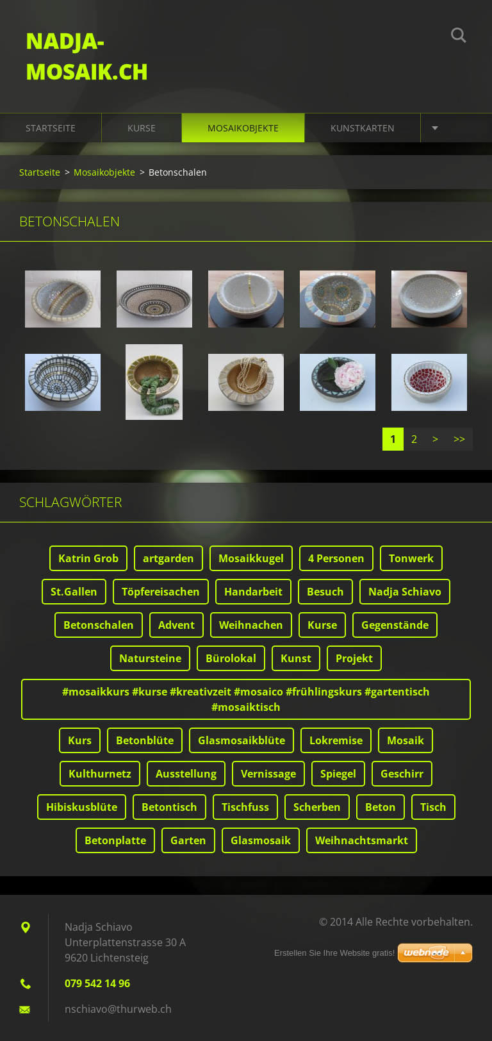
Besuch (325, 592)
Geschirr (402, 774)
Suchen (458, 37)
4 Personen (336, 558)
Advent (176, 625)
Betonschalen (98, 625)
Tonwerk (411, 558)
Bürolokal (231, 658)
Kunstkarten (363, 128)
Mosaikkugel (251, 558)
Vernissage (268, 774)
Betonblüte (145, 740)
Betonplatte (115, 840)
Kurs (80, 740)
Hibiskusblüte (81, 807)
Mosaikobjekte (243, 128)
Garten (188, 840)
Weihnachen (251, 625)
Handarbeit (253, 592)
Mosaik (405, 740)
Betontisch (169, 807)
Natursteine (150, 658)
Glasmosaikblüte (241, 740)
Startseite (51, 128)
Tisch (433, 807)
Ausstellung (186, 774)
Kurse (141, 128)
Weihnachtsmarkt (361, 840)
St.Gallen (74, 592)
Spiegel (338, 774)
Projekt (354, 658)
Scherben (317, 807)
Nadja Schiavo (404, 592)
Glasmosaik (261, 840)
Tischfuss (245, 807)
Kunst (296, 658)
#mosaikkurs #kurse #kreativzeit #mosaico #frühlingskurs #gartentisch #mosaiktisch (246, 699)
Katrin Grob (88, 558)
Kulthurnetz (100, 774)
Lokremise (336, 740)
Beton (380, 807)
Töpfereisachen (161, 592)
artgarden (168, 558)
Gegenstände (395, 625)
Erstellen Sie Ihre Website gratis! (334, 953)
